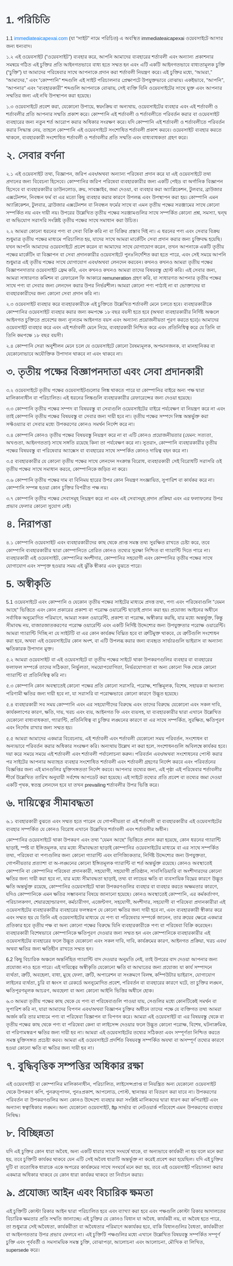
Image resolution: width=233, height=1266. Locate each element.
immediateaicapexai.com (41, 38)
